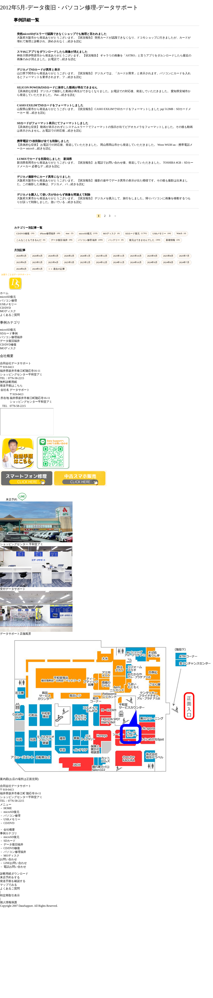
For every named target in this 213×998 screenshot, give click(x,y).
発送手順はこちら (11, 385)
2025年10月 (135, 256)
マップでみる (8, 884)
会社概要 (9, 829)
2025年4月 (53, 262)
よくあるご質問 (10, 314)
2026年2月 (69, 256)
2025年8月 (168, 256)
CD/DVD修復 (22, 233)
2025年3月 (69, 262)
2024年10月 (135, 262)
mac (68, 233)
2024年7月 (184, 262)
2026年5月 (21, 256)
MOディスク (109, 233)
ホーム (4, 293)
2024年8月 (168, 262)
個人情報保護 (8, 902)
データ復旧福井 (10, 340)
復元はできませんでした (141, 240)
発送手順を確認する (12, 881)
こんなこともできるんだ (28, 240)
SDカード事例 (9, 333)
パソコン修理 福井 (87, 240)
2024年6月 (21, 269)
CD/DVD (5, 307)
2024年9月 (152, 262)
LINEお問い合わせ (15, 862)
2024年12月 (101, 262)
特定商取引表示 (10, 895)
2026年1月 (85, 256)
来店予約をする (10, 877)
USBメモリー (159, 233)
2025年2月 (85, 262)
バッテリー (114, 240)
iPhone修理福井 (47, 233)
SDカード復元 (132, 233)
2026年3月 (53, 256)
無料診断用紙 (8, 381)
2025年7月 (184, 256)
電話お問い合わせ (15, 866)
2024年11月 (118, 262)
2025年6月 (21, 262)
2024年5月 (37, 269)
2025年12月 (101, 256)
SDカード (10, 840)
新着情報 (170, 240)
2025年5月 (37, 262)
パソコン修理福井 (11, 337)
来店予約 (8, 499)
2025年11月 (118, 256)
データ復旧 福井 (59, 240)
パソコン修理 (8, 300)
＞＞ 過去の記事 (56, 269)
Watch (179, 233)
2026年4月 (37, 256)
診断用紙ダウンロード (14, 873)
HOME (8, 808)
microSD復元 (85, 233)
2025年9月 (152, 256)
